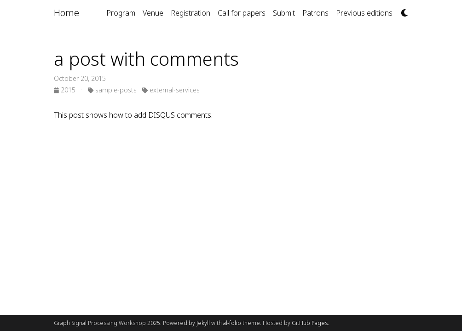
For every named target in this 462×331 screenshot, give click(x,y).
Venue (153, 13)
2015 (65, 90)
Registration (190, 13)
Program (120, 13)
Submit (284, 13)
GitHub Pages (310, 323)
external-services (171, 90)
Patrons (315, 13)
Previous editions (364, 13)
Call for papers (242, 13)
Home (66, 12)
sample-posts (112, 90)
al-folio (232, 323)
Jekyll (203, 323)
